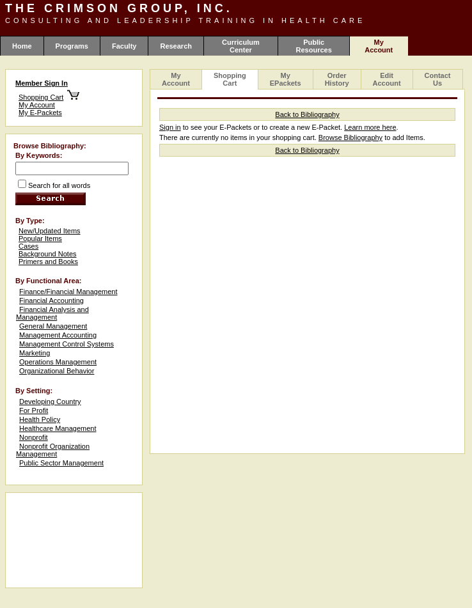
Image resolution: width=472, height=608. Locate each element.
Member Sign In (41, 83)
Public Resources (314, 46)
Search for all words (59, 185)
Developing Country (50, 401)
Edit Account (387, 79)
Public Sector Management (61, 463)
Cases (28, 246)
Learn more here (370, 127)
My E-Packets (40, 112)
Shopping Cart (41, 97)
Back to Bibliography (307, 114)
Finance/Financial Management (68, 291)
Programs (72, 46)
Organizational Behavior (56, 371)
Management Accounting (58, 335)
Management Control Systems (66, 344)
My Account (37, 105)
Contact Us (438, 79)
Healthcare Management (57, 428)
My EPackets (285, 79)
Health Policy (39, 419)
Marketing (34, 353)
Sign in (170, 127)
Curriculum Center (241, 46)
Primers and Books (48, 261)
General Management (53, 326)
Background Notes (48, 254)
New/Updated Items (50, 231)
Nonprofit (33, 437)
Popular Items (40, 238)
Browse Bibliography (350, 137)
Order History (337, 79)
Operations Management (58, 362)
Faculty (124, 46)
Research (176, 46)
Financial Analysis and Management (52, 313)
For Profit (33, 410)
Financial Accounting (51, 300)
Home (22, 46)
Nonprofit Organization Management (53, 450)
